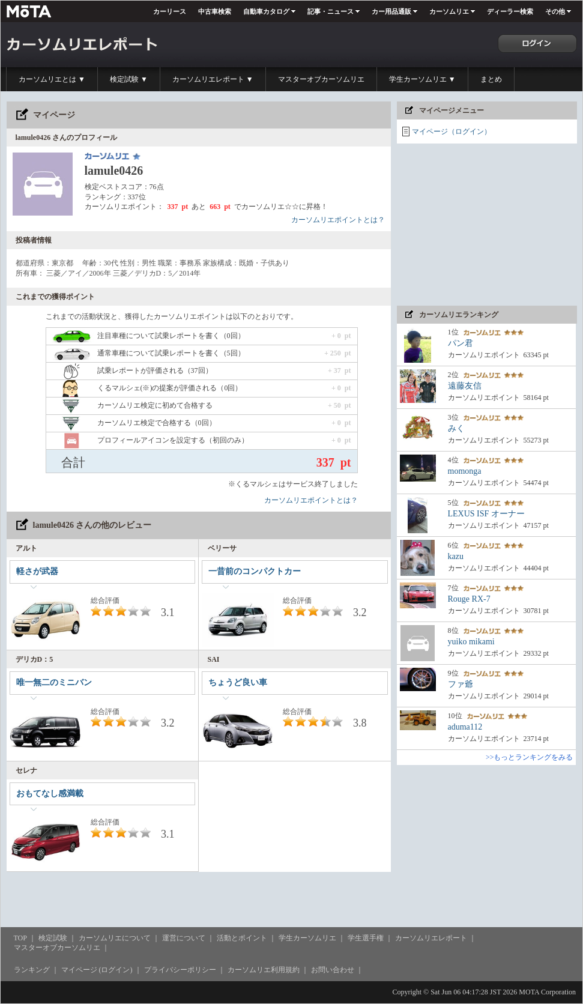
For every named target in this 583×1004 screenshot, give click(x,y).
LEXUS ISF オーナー (486, 513)
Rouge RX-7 (469, 598)
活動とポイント (242, 938)
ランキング (32, 970)
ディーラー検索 (510, 11)
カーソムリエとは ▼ (52, 79)
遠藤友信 (465, 385)
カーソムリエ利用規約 (264, 970)
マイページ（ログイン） (451, 131)
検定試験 (52, 938)
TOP (20, 938)
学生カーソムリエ (307, 938)
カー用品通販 (391, 11)
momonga (465, 471)
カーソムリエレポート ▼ (212, 79)
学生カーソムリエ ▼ (422, 79)
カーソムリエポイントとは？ (338, 220)
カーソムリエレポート (431, 938)
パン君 (460, 343)
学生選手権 (366, 938)
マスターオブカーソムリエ (321, 79)
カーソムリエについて (115, 938)
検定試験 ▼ (129, 79)
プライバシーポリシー (180, 970)
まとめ (491, 79)
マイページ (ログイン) (97, 970)
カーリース (169, 11)
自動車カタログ (266, 11)
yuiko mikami (471, 641)
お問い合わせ (332, 970)
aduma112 (465, 726)
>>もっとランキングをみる (529, 757)
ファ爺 (460, 684)
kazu (456, 556)
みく (456, 428)
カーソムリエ (449, 11)
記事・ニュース (330, 11)
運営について (183, 938)
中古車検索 (214, 11)
